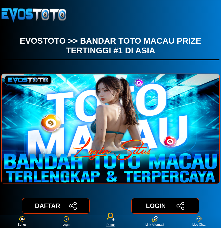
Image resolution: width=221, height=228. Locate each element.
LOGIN (165, 206)
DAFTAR (56, 206)
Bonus (22, 221)
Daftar (110, 221)
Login (66, 221)
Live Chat (199, 221)
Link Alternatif (154, 221)
